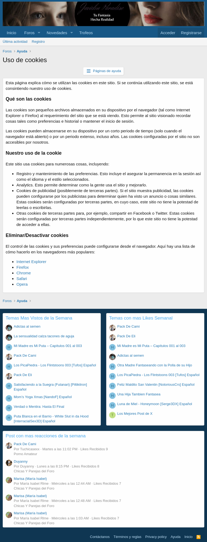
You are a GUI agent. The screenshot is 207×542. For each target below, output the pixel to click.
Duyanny (20, 461)
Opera (22, 284)
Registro (38, 42)
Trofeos (86, 32)
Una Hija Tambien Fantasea (138, 394)
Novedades (57, 32)
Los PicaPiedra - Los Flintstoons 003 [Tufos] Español (55, 365)
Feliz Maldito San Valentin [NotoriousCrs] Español (156, 384)
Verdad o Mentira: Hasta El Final (39, 407)
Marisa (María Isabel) (30, 479)
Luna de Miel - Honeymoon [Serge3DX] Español (154, 404)
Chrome (23, 273)
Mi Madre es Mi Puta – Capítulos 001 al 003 (48, 346)
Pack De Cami (25, 355)
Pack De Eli (23, 375)
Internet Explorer (31, 261)
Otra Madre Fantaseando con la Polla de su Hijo (154, 365)
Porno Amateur (25, 454)
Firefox (22, 267)
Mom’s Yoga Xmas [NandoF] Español (43, 397)
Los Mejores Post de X (135, 414)
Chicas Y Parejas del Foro (34, 471)
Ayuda (176, 537)
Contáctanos (100, 537)
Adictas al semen (27, 326)
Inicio (11, 32)
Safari (21, 278)
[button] (39, 33)
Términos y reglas (127, 537)
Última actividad (15, 42)
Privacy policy (156, 537)
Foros (29, 32)
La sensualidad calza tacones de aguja (44, 336)
